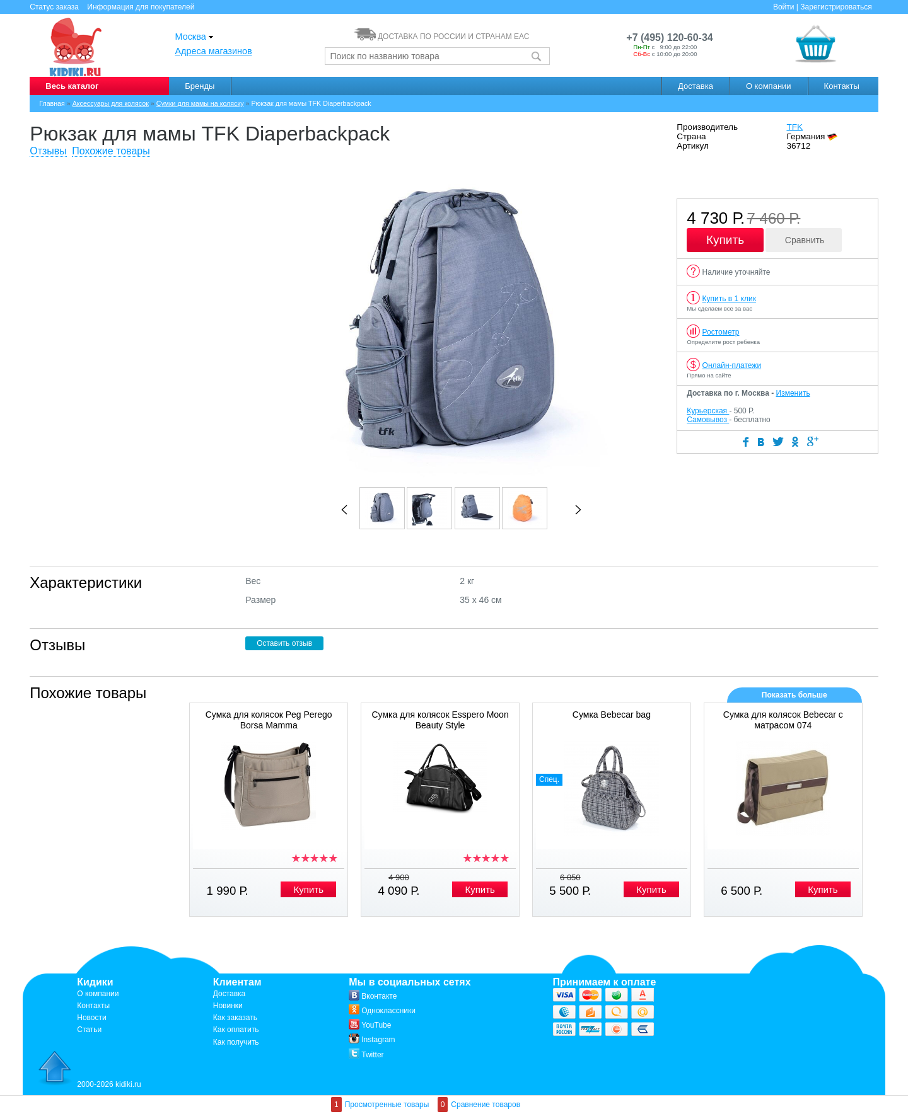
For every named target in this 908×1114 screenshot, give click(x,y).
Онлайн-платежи (732, 365)
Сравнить (804, 240)
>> (578, 509)
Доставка (695, 86)
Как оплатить (236, 1029)
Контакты (841, 86)
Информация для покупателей (140, 7)
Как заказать (235, 1017)
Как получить (236, 1042)
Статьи (89, 1029)
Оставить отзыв (284, 643)
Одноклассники (382, 1010)
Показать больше (794, 695)
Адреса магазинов (213, 51)
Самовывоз (708, 419)
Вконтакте (373, 996)
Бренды (199, 86)
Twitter (366, 1054)
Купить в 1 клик (729, 298)
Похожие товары (110, 151)
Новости (91, 1017)
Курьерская (708, 410)
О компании (768, 86)
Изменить (793, 393)
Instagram (372, 1039)
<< (344, 509)
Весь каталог (71, 86)
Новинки (228, 1005)
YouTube (370, 1025)
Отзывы (48, 151)
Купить (725, 239)
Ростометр (721, 332)
